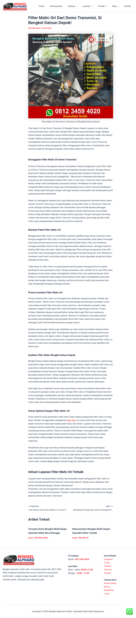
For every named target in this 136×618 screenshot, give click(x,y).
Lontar (107, 593)
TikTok (107, 562)
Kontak (128, 6)
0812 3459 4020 (82, 559)
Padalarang (109, 590)
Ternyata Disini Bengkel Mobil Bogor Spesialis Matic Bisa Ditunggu (45, 533)
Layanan (91, 6)
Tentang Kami (61, 6)
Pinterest (108, 569)
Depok (30, 542)
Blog (117, 6)
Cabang (77, 6)
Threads (108, 573)
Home (48, 6)
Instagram (108, 559)
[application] (80, 6)
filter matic (72, 420)
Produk (105, 6)
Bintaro (107, 586)
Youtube (108, 566)
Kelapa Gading (110, 583)
